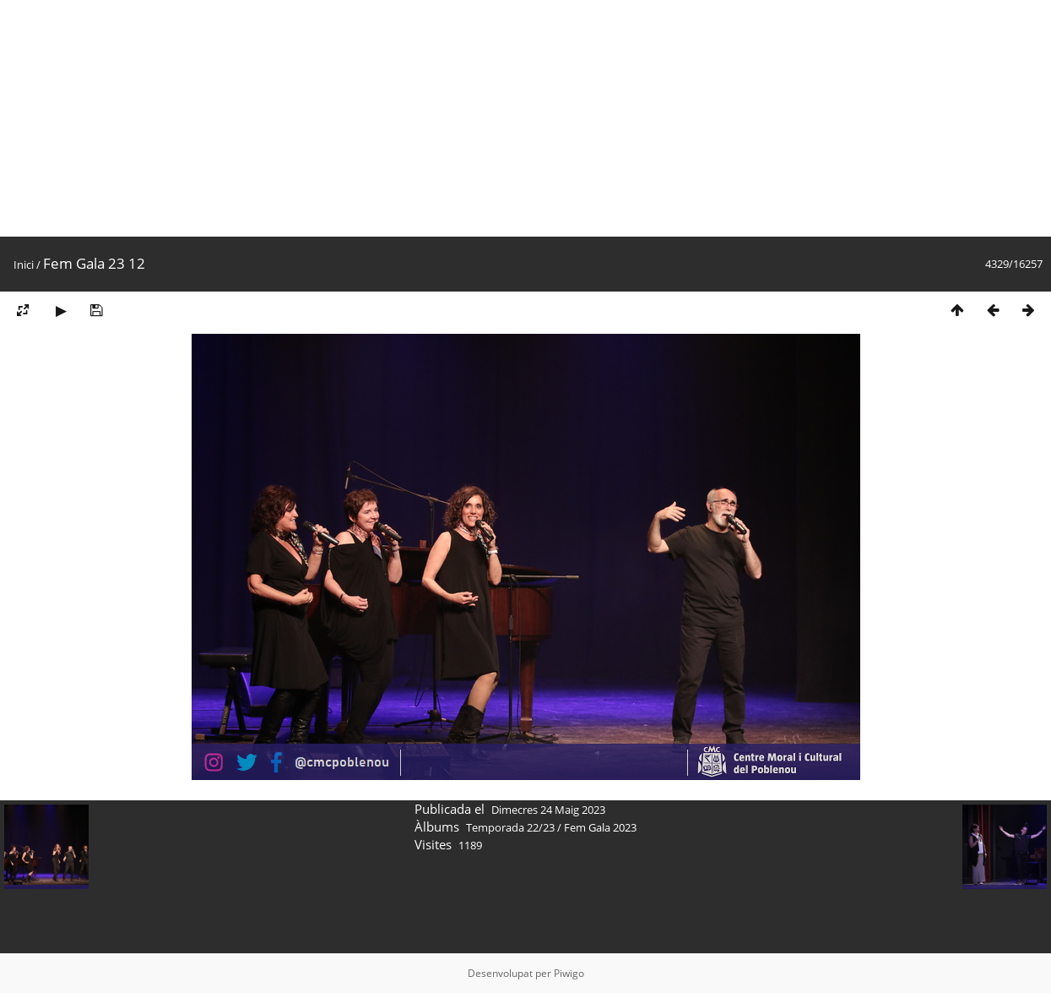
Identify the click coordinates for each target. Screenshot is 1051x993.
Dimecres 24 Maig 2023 (548, 809)
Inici (24, 264)
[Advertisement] (506, 118)
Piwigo (569, 973)
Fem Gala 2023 (600, 827)
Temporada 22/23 (510, 827)
